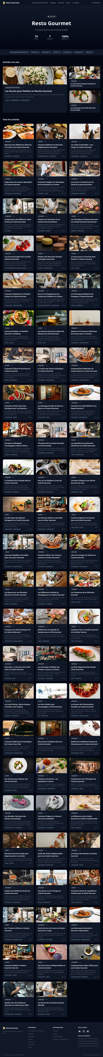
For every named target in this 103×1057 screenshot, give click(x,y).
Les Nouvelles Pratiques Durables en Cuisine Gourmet (88, 1041)
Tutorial (68, 3)
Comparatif (79, 52)
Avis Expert (76, 3)
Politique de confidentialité (60, 1039)
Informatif (61, 3)
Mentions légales (58, 1036)
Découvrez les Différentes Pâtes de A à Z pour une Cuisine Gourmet (89, 1046)
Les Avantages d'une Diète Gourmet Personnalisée (88, 1043)
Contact (55, 1033)
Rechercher (96, 3)
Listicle (89, 52)
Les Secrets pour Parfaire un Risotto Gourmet (88, 1039)
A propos (55, 1031)
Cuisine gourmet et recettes (40, 3)
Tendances (53, 3)
